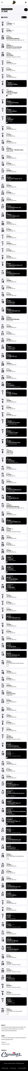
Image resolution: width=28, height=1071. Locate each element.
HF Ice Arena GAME (10, 209)
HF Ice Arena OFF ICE (10, 70)
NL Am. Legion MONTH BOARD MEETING (15, 663)
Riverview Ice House (10, 942)
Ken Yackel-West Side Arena (12, 462)
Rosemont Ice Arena (10, 1003)
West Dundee (9, 24)
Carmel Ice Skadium (10, 822)
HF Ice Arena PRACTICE (11, 63)
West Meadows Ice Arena (11, 656)
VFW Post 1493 (9, 320)
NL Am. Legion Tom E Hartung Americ (14, 1011)
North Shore (8, 180)
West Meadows (9, 312)
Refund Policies (5, 1068)
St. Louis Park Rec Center (11, 424)
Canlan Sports (9, 85)
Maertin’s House (9, 151)
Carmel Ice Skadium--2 (11, 786)
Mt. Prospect (9, 395)
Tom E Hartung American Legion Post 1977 (15, 40)
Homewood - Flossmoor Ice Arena (13, 48)
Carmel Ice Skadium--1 (11, 796)
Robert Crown (9, 523)
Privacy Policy (13, 1068)
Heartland (8, 499)
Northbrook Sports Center (11, 888)
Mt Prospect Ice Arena (11, 560)
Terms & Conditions (22, 1068)
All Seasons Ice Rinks (10, 980)
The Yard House (9, 454)
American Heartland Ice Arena (12, 849)
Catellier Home (9, 695)
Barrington (8, 358)
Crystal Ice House (10, 896)
